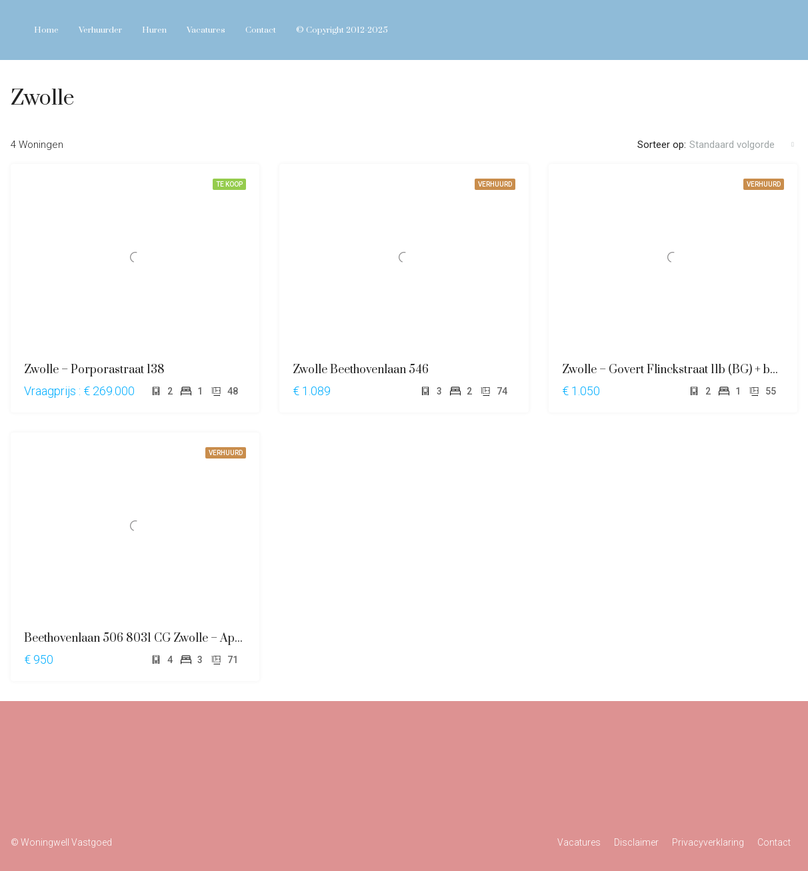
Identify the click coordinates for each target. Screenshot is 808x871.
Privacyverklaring (708, 842)
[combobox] (741, 145)
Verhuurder (100, 30)
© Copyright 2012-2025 (342, 30)
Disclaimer (636, 842)
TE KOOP (229, 184)
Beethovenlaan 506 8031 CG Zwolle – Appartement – (161, 638)
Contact (260, 30)
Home (46, 30)
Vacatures (206, 30)
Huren (154, 30)
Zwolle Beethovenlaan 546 (361, 370)
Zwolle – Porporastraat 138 (94, 370)
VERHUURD (495, 184)
